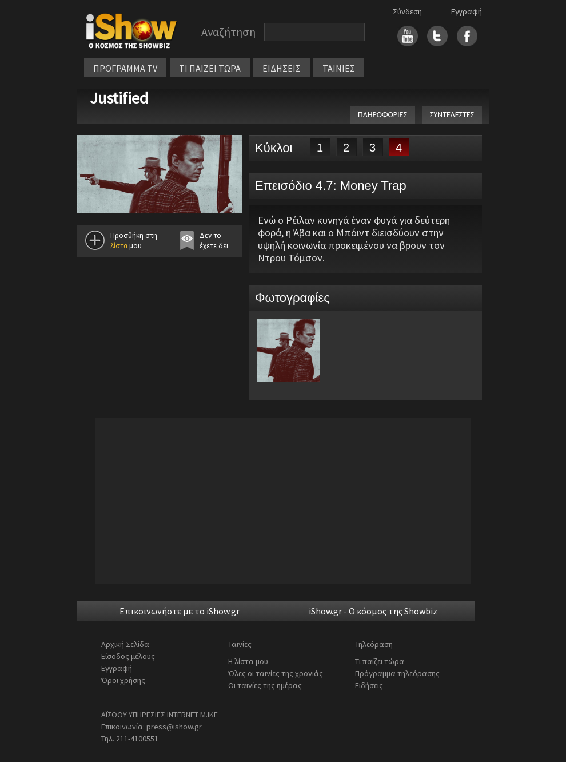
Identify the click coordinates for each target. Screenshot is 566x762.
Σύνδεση (407, 11)
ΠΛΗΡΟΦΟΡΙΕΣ (382, 115)
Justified (119, 98)
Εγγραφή (466, 11)
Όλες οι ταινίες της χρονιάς (275, 673)
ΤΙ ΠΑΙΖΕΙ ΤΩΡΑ (210, 68)
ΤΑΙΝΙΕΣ (338, 68)
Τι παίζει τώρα (379, 661)
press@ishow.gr (174, 726)
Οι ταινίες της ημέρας (265, 685)
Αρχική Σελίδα (125, 644)
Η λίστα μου (248, 661)
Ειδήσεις (369, 685)
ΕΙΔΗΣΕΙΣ (281, 68)
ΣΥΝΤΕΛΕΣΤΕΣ (452, 115)
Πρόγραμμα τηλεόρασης (397, 673)
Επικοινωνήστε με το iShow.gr (179, 611)
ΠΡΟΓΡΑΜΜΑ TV (125, 68)
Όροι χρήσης (123, 680)
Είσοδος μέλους (128, 656)
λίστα (118, 246)
